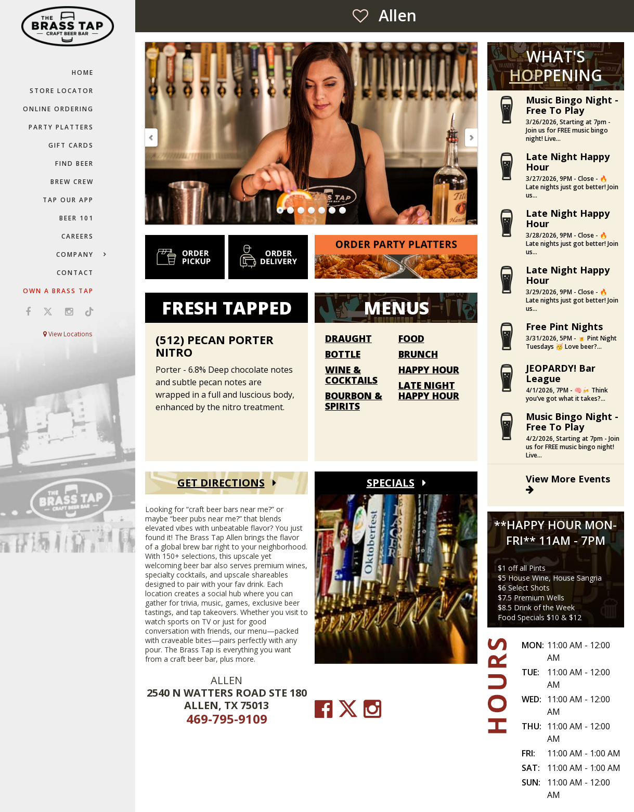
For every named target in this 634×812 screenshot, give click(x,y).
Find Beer (74, 163)
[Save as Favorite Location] (360, 15)
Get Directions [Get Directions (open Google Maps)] (221, 483)
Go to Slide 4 (311, 210)
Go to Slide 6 (332, 210)
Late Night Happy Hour (428, 391)
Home (83, 72)
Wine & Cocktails (351, 375)
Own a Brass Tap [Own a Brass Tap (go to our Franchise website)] (58, 290)
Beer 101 (76, 218)
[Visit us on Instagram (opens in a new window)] (69, 311)
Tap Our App (68, 199)
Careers (77, 236)
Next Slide (470, 137)
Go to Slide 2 (290, 210)
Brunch (418, 354)
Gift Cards (71, 145)
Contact (75, 272)
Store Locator (62, 90)
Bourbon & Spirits (353, 401)
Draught (348, 339)
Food (411, 339)
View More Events (568, 483)
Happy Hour (428, 370)
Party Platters (61, 127)
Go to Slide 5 (322, 210)
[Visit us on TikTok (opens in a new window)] (87, 311)
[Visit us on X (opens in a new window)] (48, 311)
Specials (391, 483)
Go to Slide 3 (301, 210)
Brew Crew (72, 181)
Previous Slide (152, 137)
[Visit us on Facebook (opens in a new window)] (28, 311)
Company (75, 254)
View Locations (67, 334)
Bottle (342, 354)
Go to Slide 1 (280, 210)
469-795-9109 (226, 718)
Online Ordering (58, 108)
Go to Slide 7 (342, 210)
